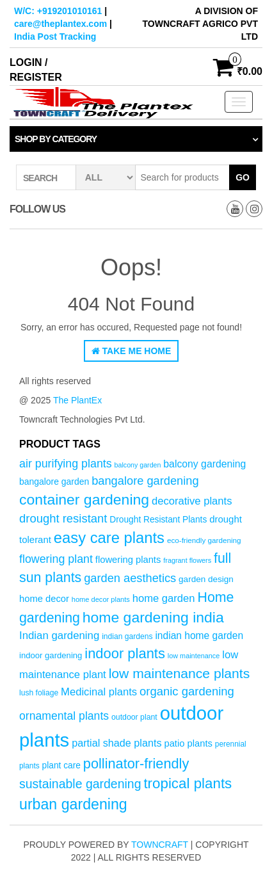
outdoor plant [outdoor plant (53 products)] (134, 717)
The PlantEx (77, 400)
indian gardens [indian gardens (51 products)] (127, 636)
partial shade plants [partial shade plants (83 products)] (116, 743)
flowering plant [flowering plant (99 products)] (56, 559)
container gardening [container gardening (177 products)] (84, 499)
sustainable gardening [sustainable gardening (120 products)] (80, 784)
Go (243, 177)
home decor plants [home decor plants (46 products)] (101, 599)
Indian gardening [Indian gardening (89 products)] (59, 635)
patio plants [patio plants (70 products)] (188, 743)
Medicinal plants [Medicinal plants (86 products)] (99, 692)
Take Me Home (132, 351)
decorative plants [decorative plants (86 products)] (192, 501)
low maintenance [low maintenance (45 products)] (194, 656)
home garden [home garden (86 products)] (163, 598)
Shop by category (56, 139)
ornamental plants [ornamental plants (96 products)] (64, 715)
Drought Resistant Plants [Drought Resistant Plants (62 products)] (158, 519)
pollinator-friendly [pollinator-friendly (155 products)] (136, 764)
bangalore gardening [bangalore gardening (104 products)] (145, 480)
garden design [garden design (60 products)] (206, 579)
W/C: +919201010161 (58, 11)
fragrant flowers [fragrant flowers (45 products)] (187, 560)
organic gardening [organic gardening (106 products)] (187, 691)
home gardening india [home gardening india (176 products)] (153, 617)
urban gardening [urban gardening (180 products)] (73, 804)
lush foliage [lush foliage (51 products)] (38, 692)
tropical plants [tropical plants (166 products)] (187, 783)
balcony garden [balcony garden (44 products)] (138, 465)
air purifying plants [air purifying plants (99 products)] (65, 463)
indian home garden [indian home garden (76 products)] (199, 635)
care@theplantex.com (60, 24)
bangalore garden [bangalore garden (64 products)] (54, 481)
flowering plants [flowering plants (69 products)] (128, 560)
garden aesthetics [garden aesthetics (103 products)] (130, 578)
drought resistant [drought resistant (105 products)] (63, 518)
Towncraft (159, 844)
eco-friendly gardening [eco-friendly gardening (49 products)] (204, 540)
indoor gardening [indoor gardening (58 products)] (50, 655)
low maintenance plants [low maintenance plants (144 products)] (179, 673)
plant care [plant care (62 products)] (61, 765)
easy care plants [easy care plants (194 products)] (109, 537)
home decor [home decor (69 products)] (44, 599)
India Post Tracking (55, 36)
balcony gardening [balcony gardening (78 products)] (204, 463)
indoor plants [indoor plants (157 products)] (124, 653)
